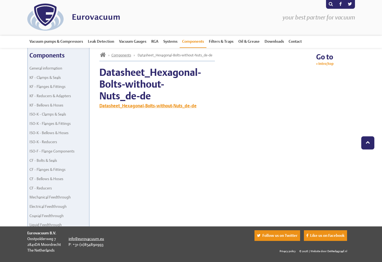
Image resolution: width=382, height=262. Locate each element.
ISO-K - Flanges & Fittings (50, 123)
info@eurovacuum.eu (86, 238)
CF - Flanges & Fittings (47, 169)
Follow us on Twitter (280, 235)
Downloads (274, 41)
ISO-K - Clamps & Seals (47, 114)
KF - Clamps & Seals (45, 77)
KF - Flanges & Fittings (47, 86)
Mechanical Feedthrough (50, 197)
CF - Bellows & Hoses (46, 178)
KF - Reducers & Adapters (50, 95)
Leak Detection (101, 41)
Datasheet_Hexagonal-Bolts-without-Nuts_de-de (148, 105)
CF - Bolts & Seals (43, 160)
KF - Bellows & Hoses (46, 105)
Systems (170, 41)
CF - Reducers (40, 188)
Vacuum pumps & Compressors (56, 41)
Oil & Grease (249, 41)
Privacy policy (288, 251)
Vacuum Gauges (132, 41)
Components (193, 41)
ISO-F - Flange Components (52, 151)
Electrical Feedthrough (48, 206)
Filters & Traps (221, 41)
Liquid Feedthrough (45, 224)
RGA (154, 41)
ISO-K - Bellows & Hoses (49, 132)
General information (45, 68)
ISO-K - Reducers (43, 141)
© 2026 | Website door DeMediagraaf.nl (323, 251)
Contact (295, 41)
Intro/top (326, 64)
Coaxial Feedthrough (46, 215)
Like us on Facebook (327, 235)
